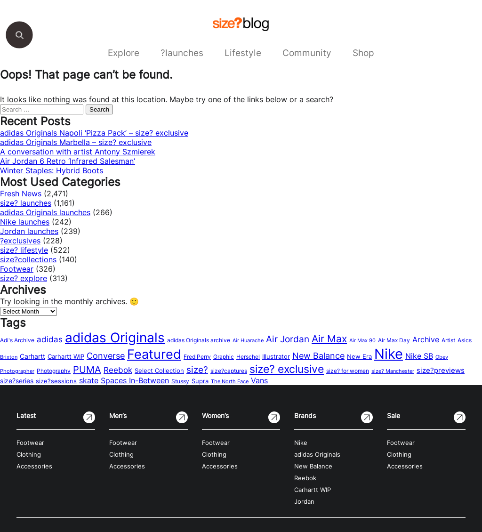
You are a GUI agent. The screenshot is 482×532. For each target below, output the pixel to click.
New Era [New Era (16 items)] (359, 356)
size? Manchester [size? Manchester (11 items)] (392, 371)
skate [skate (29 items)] (88, 380)
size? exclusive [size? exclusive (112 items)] (286, 369)
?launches (182, 52)
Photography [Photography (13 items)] (54, 371)
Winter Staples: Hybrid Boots (51, 170)
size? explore (23, 278)
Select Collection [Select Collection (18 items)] (159, 370)
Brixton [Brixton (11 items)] (8, 357)
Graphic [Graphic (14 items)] (223, 356)
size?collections (28, 259)
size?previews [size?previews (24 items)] (441, 370)
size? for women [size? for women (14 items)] (347, 370)
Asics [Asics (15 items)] (465, 340)
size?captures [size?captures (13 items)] (228, 371)
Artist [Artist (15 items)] (448, 340)
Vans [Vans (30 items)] (259, 380)
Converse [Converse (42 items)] (106, 356)
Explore (123, 52)
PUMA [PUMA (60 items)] (87, 369)
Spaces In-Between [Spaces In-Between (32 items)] (135, 380)
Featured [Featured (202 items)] (154, 354)
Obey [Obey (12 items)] (441, 357)
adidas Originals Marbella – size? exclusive (76, 142)
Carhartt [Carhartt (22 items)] (32, 356)
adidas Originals (317, 454)
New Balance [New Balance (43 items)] (318, 356)
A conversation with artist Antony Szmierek (77, 151)
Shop (363, 52)
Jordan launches (29, 231)
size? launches (25, 203)
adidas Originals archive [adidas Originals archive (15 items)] (198, 340)
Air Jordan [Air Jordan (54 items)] (287, 339)
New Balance (313, 466)
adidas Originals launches (45, 212)
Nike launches (24, 221)
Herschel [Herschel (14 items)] (248, 356)
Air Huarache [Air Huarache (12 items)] (248, 340)
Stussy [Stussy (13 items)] (180, 381)
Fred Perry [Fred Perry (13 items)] (197, 357)
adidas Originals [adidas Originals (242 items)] (115, 338)
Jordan (304, 501)
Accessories (34, 466)
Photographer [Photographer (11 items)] (17, 371)
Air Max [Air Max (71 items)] (329, 339)
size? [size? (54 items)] (197, 369)
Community (306, 52)
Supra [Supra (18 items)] (200, 381)
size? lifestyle (24, 250)
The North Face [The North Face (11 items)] (230, 382)
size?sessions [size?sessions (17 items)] (56, 381)
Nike (300, 442)
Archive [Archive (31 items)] (425, 339)
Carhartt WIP (312, 489)
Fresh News (20, 193)
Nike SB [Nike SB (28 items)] (419, 356)
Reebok (305, 478)
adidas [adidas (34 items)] (50, 339)
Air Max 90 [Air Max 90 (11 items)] (362, 341)
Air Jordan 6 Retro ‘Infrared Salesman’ (67, 161)
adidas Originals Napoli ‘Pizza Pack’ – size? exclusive (94, 132)
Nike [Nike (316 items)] (388, 354)
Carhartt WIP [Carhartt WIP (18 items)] (66, 356)
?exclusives (20, 240)
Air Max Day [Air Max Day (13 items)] (394, 340)
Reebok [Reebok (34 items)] (118, 370)
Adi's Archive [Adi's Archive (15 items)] (17, 340)
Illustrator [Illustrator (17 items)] (276, 356)
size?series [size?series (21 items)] (16, 381)
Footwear (16, 269)
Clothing (28, 454)
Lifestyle (243, 52)
